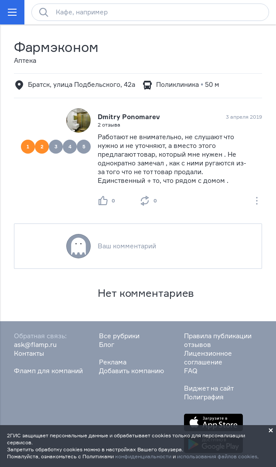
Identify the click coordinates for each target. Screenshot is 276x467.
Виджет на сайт (209, 388)
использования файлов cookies (217, 456)
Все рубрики (119, 336)
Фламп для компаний (48, 371)
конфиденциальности (143, 456)
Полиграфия (204, 397)
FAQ (191, 371)
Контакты (29, 353)
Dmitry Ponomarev (129, 117)
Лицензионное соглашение (208, 357)
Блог (106, 344)
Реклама (112, 362)
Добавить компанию (131, 371)
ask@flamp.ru (35, 344)
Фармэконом (56, 47)
